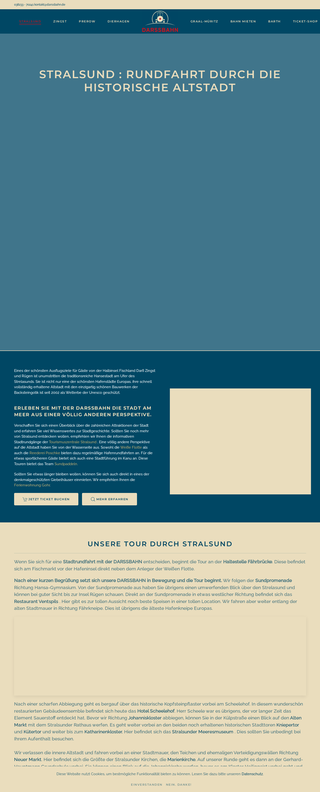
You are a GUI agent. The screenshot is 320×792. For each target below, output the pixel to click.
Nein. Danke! (179, 784)
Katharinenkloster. (103, 731)
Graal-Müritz (204, 21)
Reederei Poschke (44, 453)
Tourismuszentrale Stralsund (72, 442)
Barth (274, 21)
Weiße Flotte (131, 447)
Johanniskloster (145, 717)
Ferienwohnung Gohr (32, 485)
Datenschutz (252, 774)
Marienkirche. (181, 759)
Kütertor (32, 731)
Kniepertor (287, 724)
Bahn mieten (243, 21)
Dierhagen (119, 21)
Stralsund (30, 21)
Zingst (60, 21)
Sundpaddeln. (66, 464)
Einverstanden (147, 784)
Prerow (87, 21)
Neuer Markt (27, 759)
